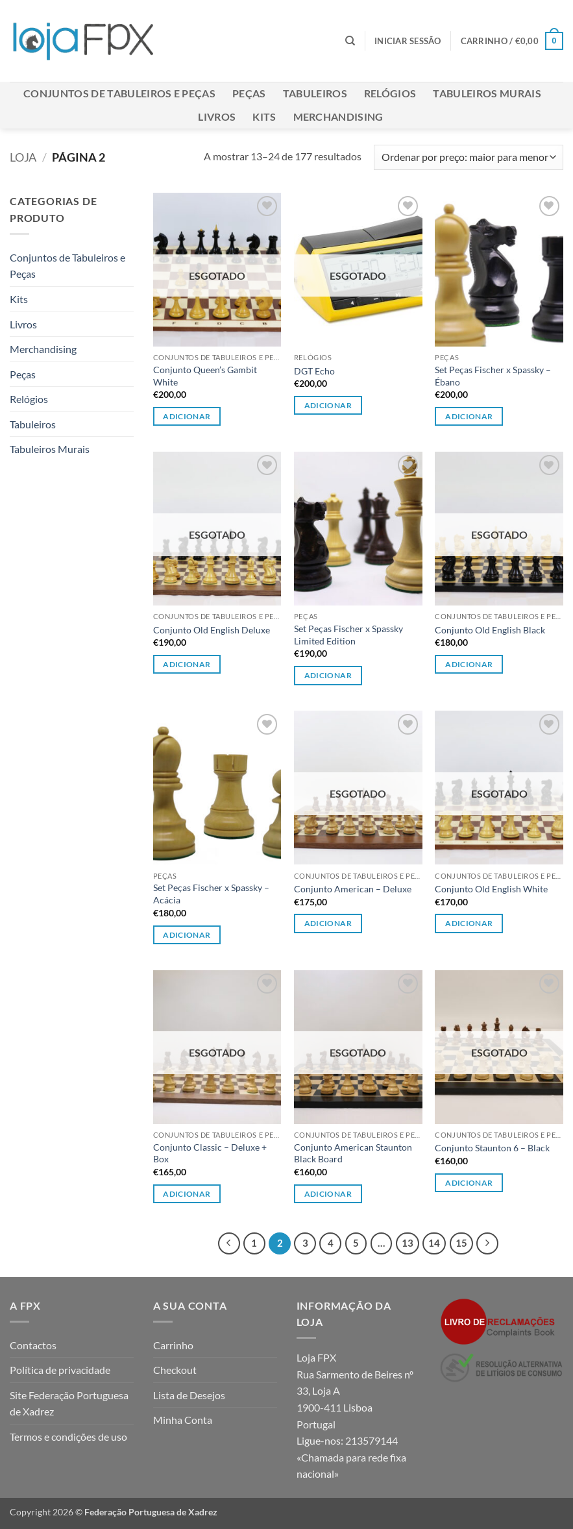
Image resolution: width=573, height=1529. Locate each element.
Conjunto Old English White (491, 888)
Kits (264, 116)
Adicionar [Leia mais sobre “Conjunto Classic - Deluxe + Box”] (186, 1194)
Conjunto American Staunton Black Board (353, 1153)
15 (461, 1243)
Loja (23, 157)
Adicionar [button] (469, 416)
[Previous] (229, 1243)
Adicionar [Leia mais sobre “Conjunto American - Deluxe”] (328, 923)
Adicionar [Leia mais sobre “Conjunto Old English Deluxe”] (186, 664)
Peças (249, 93)
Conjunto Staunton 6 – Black (492, 1147)
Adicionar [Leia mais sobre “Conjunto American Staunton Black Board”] (328, 1194)
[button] (407, 41)
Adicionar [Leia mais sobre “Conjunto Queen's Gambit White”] (186, 416)
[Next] (487, 1243)
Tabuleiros (315, 93)
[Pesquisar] (350, 41)
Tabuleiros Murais (487, 93)
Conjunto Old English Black (490, 629)
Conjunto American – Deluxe (352, 888)
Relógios (390, 93)
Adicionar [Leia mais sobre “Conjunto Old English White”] (469, 923)
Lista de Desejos (189, 1395)
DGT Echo (314, 370)
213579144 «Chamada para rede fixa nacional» (351, 1457)
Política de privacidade (60, 1370)
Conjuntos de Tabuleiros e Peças (119, 93)
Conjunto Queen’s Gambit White (205, 375)
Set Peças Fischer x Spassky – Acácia (211, 893)
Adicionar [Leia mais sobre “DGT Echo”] (328, 405)
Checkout (175, 1370)
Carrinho (173, 1345)
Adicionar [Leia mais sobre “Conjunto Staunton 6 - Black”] (469, 1183)
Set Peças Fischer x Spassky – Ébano (493, 375)
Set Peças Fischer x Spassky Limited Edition (348, 634)
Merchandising (338, 116)
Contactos (33, 1345)
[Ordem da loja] (468, 157)
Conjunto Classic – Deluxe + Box (210, 1153)
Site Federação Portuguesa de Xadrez (69, 1403)
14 (434, 1243)
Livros (217, 116)
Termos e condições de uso (68, 1436)
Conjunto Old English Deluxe (211, 629)
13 (407, 1243)
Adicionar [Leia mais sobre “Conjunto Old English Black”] (469, 664)
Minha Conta (182, 1419)
